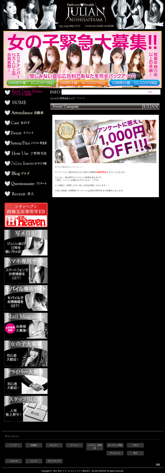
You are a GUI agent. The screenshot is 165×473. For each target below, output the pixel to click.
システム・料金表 (95, 446)
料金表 (25, 143)
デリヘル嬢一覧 (25, 123)
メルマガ (13, 461)
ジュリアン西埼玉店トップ (62, 98)
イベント (25, 133)
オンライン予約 (25, 163)
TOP (158, 464)
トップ (13, 445)
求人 (25, 193)
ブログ (25, 173)
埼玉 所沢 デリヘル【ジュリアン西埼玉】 (71, 471)
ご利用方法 (25, 153)
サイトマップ (54, 461)
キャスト (54, 445)
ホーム (25, 102)
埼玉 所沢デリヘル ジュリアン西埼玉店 (82, 14)
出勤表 (25, 112)
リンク (34, 461)
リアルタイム (25, 92)
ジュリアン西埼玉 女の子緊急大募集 (84, 59)
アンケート (25, 183)
